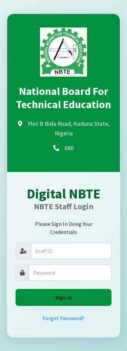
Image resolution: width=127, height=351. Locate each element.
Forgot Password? (63, 318)
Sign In (63, 297)
